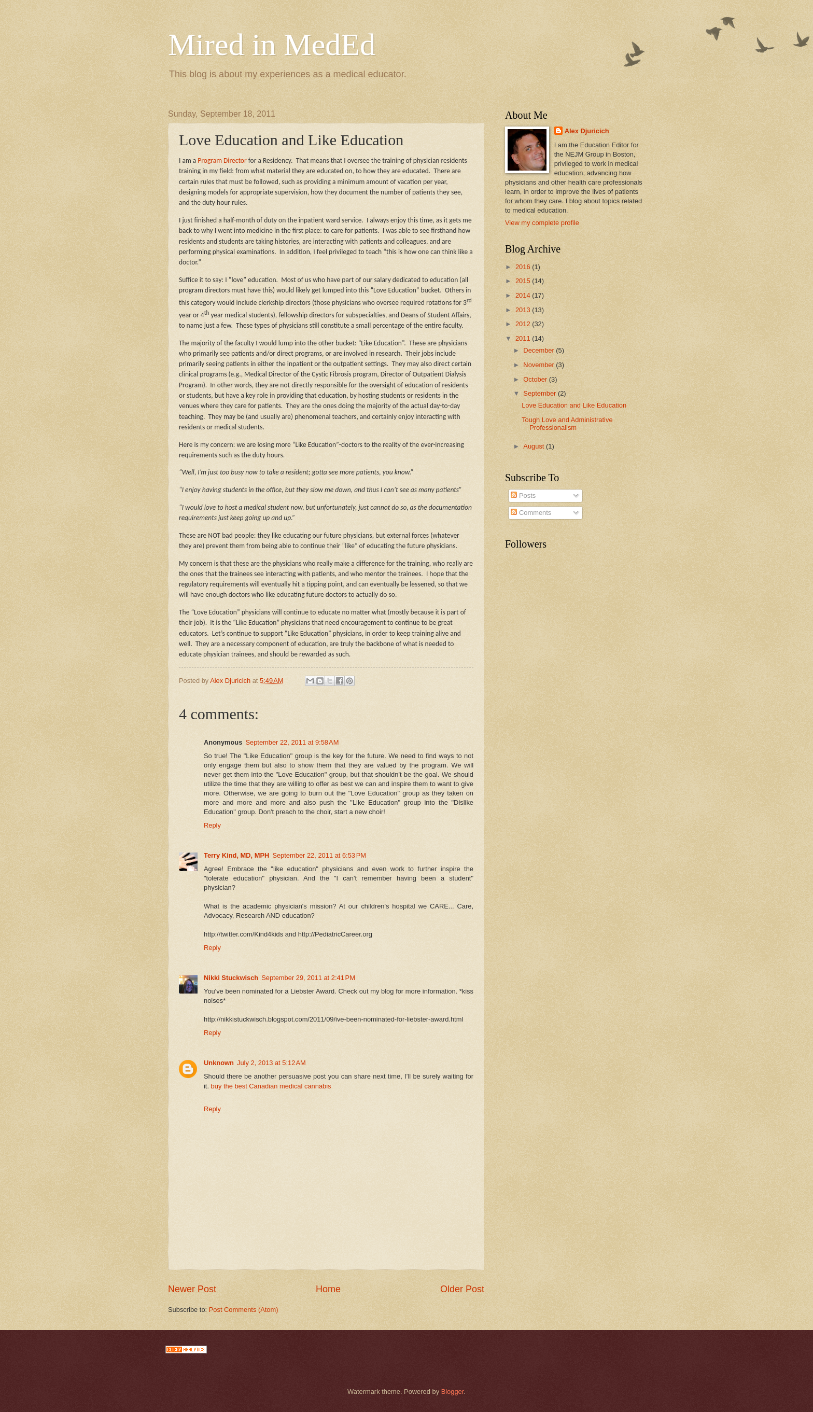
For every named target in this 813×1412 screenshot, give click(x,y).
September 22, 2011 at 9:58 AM (292, 742)
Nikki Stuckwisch (231, 978)
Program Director (222, 160)
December (539, 350)
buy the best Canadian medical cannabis (271, 1086)
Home (328, 1289)
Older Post (462, 1289)
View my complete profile (542, 223)
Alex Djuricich (587, 131)
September (540, 393)
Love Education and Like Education (574, 405)
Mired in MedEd (271, 44)
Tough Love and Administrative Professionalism (567, 423)
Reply (212, 825)
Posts (523, 495)
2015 (523, 281)
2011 (523, 338)
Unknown (219, 1063)
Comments (531, 512)
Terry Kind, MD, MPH (236, 855)
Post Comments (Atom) (243, 1309)
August (534, 446)
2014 (523, 295)
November (539, 365)
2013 (523, 310)
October (536, 379)
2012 (523, 324)
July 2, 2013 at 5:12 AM (271, 1063)
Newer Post (192, 1289)
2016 (523, 267)
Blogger (452, 1391)
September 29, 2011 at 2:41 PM (308, 978)
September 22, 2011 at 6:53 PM (319, 855)
